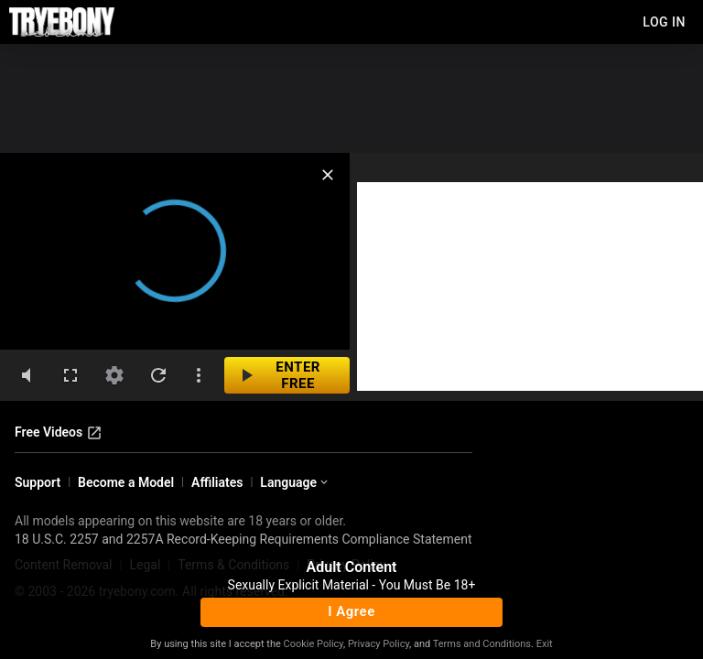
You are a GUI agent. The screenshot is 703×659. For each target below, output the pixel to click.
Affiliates (217, 482)
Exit (544, 644)
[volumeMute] (27, 375)
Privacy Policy (378, 644)
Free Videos (59, 433)
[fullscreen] (70, 375)
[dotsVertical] (199, 375)
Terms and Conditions (482, 644)
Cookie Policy (313, 644)
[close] (328, 174)
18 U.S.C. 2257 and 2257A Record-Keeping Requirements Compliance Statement (243, 539)
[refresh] (158, 375)
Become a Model (126, 482)
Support (37, 482)
